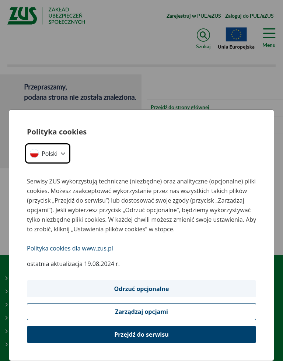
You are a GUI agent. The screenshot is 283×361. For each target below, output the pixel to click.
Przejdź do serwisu (141, 334)
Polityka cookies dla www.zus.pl (70, 248)
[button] (48, 153)
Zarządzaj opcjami (141, 312)
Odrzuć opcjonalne (141, 289)
